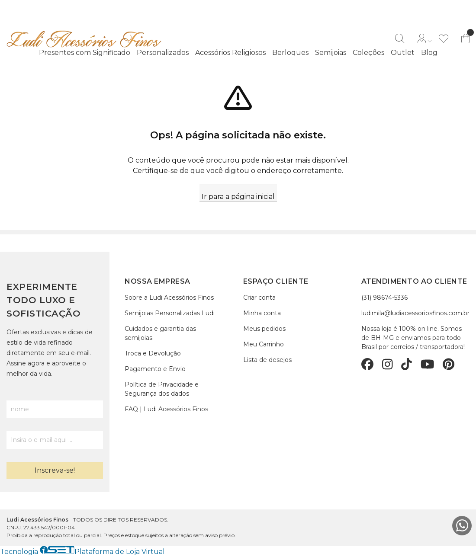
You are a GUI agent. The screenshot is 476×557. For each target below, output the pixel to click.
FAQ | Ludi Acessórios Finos (166, 409)
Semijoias (330, 52)
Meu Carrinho (263, 344)
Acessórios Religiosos (230, 52)
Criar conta (259, 297)
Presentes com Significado (84, 52)
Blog (429, 52)
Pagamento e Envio (155, 369)
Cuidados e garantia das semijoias (160, 333)
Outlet (403, 52)
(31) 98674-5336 (384, 297)
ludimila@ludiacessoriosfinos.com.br (415, 313)
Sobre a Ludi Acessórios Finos (169, 297)
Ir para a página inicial (238, 196)
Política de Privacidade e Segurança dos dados (162, 389)
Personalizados (163, 52)
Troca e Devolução (153, 353)
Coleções (368, 52)
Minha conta (262, 313)
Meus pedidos (264, 329)
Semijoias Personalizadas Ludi (170, 313)
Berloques (290, 52)
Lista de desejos (267, 360)
